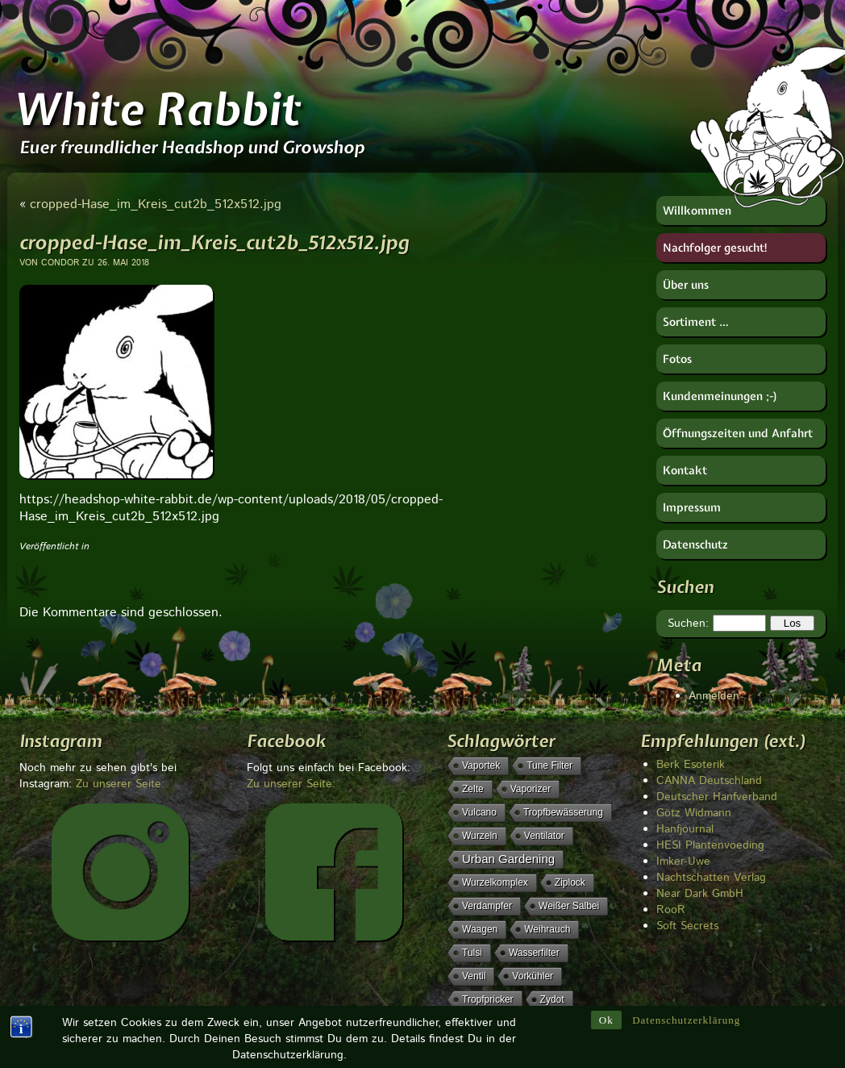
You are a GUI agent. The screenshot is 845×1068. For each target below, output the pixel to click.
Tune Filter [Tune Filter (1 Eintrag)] (549, 765)
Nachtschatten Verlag (711, 878)
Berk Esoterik (690, 765)
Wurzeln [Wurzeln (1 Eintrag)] (479, 835)
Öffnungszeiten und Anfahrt (738, 433)
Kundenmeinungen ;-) (720, 396)
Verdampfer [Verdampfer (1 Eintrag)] (487, 906)
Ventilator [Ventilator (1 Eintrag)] (544, 835)
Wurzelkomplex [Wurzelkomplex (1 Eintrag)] (495, 882)
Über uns (686, 284)
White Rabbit (156, 109)
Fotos (677, 359)
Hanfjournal (685, 829)
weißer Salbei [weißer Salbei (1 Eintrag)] (569, 906)
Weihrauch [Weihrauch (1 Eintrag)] (547, 929)
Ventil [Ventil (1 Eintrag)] (473, 976)
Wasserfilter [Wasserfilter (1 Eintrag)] (534, 952)
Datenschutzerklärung (686, 998)
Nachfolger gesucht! (715, 247)
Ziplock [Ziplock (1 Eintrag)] (570, 882)
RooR (670, 910)
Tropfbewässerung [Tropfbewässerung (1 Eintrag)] (563, 812)
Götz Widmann (693, 813)
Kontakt (685, 470)
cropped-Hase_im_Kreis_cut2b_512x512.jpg (155, 204)
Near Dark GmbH (699, 894)
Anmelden (714, 696)
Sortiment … (696, 322)
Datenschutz (695, 544)
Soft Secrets (687, 926)
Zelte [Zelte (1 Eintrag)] (473, 789)
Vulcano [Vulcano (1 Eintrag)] (479, 812)
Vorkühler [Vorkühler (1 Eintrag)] (532, 976)
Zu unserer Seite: (120, 784)
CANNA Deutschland (709, 781)
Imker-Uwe (683, 861)
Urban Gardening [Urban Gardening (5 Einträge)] (508, 859)
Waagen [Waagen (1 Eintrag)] (479, 929)
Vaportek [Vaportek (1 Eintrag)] (481, 765)
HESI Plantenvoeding (710, 845)
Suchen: (688, 623)
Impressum (692, 507)
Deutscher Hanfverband (716, 797)
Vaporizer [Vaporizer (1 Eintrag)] (530, 789)
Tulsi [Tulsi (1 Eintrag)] (472, 952)
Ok (606, 998)
